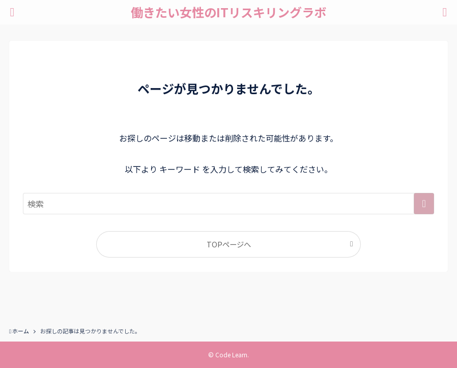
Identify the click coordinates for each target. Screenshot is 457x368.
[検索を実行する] (424, 203)
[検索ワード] (228, 203)
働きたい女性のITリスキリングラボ (228, 12)
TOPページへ (229, 244)
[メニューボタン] (12, 12)
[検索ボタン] (445, 12)
